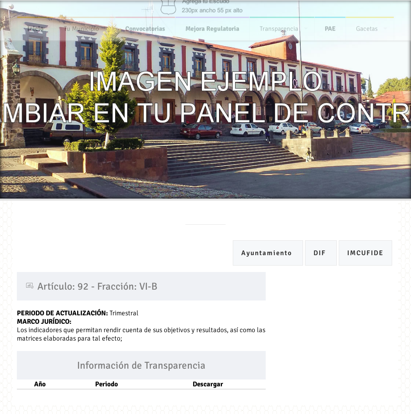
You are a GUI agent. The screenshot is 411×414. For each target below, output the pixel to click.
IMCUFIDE (365, 253)
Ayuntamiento (268, 253)
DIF (320, 253)
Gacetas (367, 27)
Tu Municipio (81, 27)
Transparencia (279, 27)
